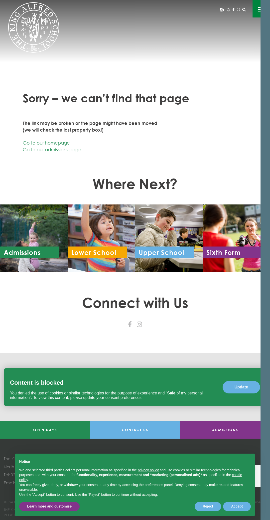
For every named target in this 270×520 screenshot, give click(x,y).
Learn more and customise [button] (49, 506)
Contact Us (135, 430)
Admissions (225, 430)
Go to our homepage (46, 143)
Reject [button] (208, 506)
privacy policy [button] (148, 470)
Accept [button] (237, 506)
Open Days (45, 430)
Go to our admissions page (52, 149)
